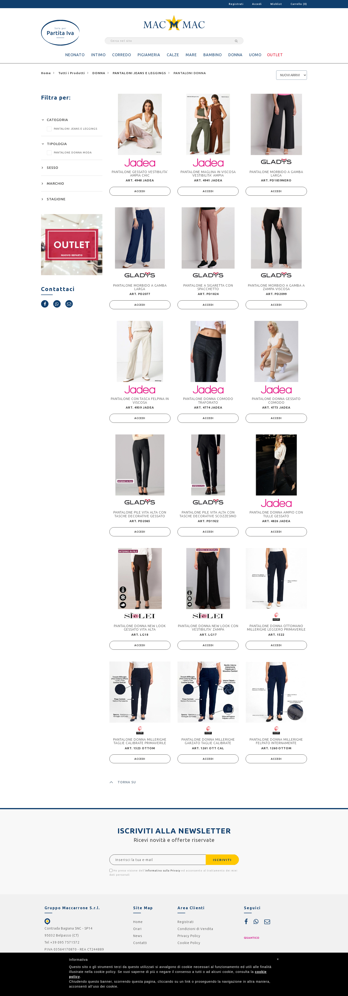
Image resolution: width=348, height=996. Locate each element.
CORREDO (121, 55)
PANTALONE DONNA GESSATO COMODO (276, 401)
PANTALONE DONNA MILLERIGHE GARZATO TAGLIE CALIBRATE (208, 743)
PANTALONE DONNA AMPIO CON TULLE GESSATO (276, 515)
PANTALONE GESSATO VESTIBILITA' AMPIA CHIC (140, 173)
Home (138, 924)
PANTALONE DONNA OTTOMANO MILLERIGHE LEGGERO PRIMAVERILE (276, 629)
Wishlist (276, 4)
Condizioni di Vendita (195, 931)
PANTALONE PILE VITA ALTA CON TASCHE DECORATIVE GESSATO (139, 515)
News (137, 938)
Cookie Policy (188, 945)
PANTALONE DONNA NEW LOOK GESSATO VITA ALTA (140, 629)
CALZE (173, 55)
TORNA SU (122, 785)
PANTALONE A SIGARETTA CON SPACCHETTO (208, 287)
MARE (191, 55)
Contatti (140, 945)
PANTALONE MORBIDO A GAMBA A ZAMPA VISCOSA (276, 287)
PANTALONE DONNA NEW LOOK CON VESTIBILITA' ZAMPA (208, 629)
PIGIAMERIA (149, 55)
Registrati (236, 4)
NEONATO (75, 55)
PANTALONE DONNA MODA (69, 152)
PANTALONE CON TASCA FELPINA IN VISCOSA (140, 401)
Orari (137, 931)
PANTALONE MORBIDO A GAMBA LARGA (276, 173)
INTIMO (98, 55)
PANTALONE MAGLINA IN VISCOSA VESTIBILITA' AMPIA (208, 173)
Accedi (257, 4)
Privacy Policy (188, 938)
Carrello (299, 4)
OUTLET (275, 55)
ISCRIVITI (221, 862)
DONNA (235, 55)
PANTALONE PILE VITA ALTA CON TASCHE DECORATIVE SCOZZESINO (208, 515)
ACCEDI (139, 191)
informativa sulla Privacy (162, 873)
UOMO (255, 55)
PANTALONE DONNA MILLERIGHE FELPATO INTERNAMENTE (276, 743)
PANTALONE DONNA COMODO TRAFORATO (208, 401)
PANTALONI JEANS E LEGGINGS (72, 128)
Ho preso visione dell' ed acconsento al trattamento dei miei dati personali (173, 875)
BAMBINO (212, 55)
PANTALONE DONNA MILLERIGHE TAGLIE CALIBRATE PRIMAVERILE (140, 743)
